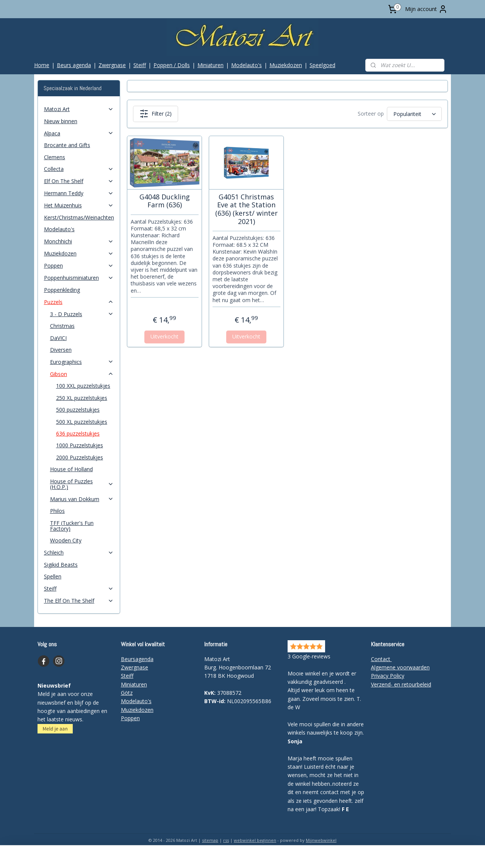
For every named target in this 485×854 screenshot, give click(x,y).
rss (226, 840)
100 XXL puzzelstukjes (83, 385)
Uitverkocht (164, 336)
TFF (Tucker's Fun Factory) (72, 525)
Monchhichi (79, 241)
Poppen (79, 265)
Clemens (54, 157)
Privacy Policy (387, 675)
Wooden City (65, 540)
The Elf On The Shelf (79, 600)
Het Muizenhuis (79, 205)
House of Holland (71, 469)
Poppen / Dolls (171, 65)
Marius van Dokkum (82, 499)
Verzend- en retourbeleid (401, 684)
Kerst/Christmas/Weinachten (79, 217)
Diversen (61, 349)
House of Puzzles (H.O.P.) (82, 484)
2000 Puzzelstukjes (79, 457)
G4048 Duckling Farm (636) (164, 201)
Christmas (62, 325)
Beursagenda (137, 659)
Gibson (82, 374)
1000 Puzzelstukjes (79, 445)
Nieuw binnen (60, 121)
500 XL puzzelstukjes (81, 421)
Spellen (52, 576)
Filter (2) (155, 113)
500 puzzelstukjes (78, 409)
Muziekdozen (285, 65)
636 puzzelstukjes (78, 433)
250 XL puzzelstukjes (81, 397)
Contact (381, 659)
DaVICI (58, 338)
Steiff (139, 65)
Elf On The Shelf (79, 181)
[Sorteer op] (414, 114)
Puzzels (79, 302)
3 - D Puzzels (82, 314)
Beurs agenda (74, 65)
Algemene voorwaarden (400, 667)
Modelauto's (246, 65)
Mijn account (426, 9)
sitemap (210, 840)
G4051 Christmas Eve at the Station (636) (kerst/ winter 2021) (246, 209)
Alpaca (79, 133)
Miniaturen (210, 65)
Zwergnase (112, 65)
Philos (57, 510)
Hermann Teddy (79, 193)
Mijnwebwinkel (321, 840)
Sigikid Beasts (61, 564)
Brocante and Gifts (67, 145)
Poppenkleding (62, 289)
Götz (127, 692)
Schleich (79, 552)
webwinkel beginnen (255, 840)
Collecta (79, 168)
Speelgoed (322, 65)
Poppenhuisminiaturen (79, 277)
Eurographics (82, 361)
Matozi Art (79, 109)
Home (41, 65)
